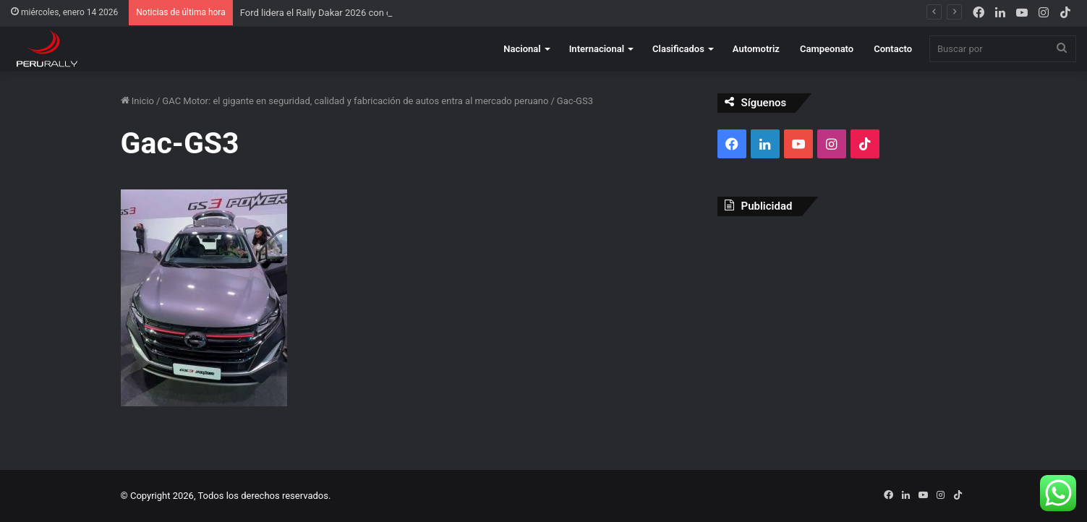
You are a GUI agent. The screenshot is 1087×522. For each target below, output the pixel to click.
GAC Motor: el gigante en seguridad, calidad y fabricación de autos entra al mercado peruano (355, 100)
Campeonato (826, 48)
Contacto (893, 48)
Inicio (137, 100)
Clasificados (678, 48)
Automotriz (756, 48)
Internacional (596, 48)
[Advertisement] (842, 332)
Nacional (521, 48)
